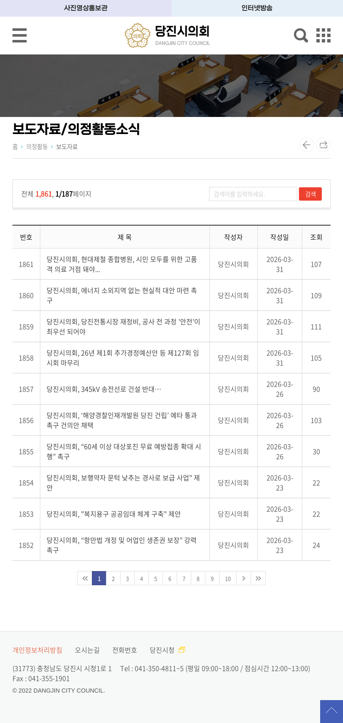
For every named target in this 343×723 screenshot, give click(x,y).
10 (228, 578)
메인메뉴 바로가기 (171, 0)
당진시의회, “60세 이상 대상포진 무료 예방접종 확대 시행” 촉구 (124, 451)
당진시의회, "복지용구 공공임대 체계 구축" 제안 (114, 514)
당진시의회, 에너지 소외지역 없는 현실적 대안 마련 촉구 (122, 295)
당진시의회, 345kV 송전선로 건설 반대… (104, 389)
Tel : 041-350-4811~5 (152, 668)
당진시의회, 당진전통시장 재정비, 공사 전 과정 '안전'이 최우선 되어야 (123, 326)
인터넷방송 (257, 8)
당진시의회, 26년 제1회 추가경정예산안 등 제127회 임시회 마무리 (123, 358)
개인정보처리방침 (37, 650)
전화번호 (124, 650)
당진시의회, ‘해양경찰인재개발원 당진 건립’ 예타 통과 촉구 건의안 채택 (122, 420)
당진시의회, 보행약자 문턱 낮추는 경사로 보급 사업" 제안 (123, 482)
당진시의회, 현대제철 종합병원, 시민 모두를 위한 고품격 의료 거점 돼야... (122, 264)
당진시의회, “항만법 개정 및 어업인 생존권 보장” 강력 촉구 (122, 545)
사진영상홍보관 (86, 8)
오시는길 (87, 650)
